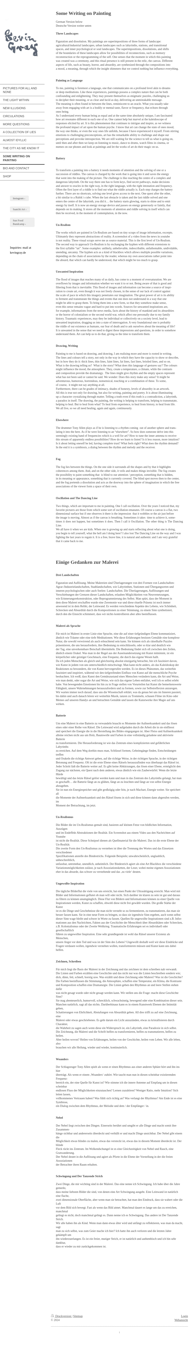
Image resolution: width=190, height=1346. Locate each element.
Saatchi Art (19, 209)
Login (184, 1316)
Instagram (18, 198)
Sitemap (78, 1316)
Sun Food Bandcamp (18, 222)
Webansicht (181, 1320)
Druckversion (61, 1316)
